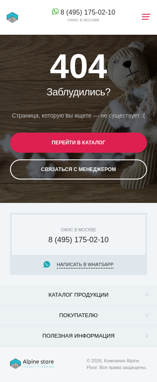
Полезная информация (78, 336)
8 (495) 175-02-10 (88, 12)
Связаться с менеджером (78, 169)
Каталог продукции (79, 295)
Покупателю (78, 315)
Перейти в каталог (79, 143)
